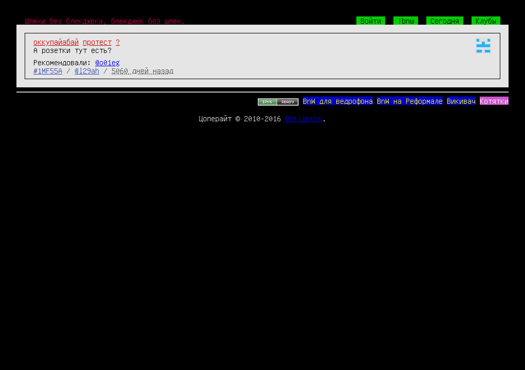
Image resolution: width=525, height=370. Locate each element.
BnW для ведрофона (338, 101)
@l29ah (87, 70)
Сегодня (444, 20)
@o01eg (107, 62)
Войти (370, 20)
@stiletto (303, 118)
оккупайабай (56, 42)
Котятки (494, 101)
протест (97, 42)
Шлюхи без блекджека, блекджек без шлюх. (105, 20)
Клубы (486, 20)
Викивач (461, 101)
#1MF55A (47, 70)
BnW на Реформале (410, 101)
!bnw (405, 20)
